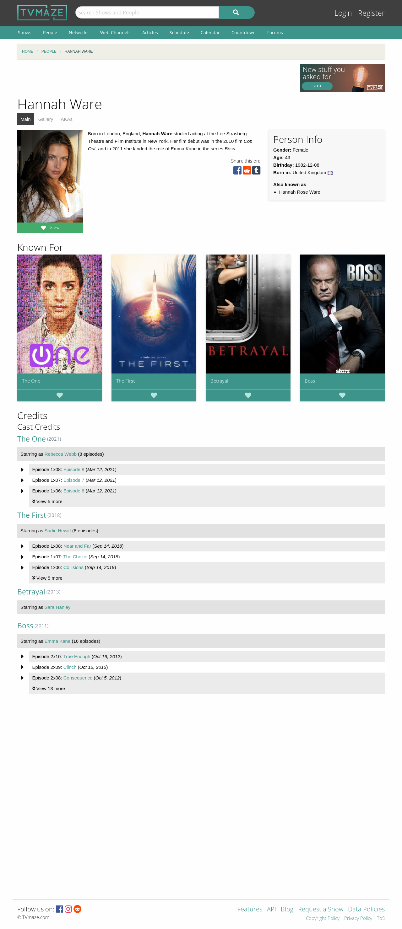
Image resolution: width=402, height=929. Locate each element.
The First (125, 381)
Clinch (70, 667)
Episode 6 (73, 490)
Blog (287, 909)
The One (31, 381)
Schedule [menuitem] (179, 32)
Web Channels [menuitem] (115, 32)
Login (343, 13)
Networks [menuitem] (79, 32)
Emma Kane (58, 641)
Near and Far (77, 546)
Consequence (78, 677)
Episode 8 (73, 469)
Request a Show (320, 909)
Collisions (73, 567)
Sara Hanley (58, 607)
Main (25, 119)
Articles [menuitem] (150, 32)
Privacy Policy (358, 918)
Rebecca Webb (61, 454)
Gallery (45, 119)
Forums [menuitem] (275, 32)
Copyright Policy (323, 918)
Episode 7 (73, 480)
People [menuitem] (50, 32)
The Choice (75, 556)
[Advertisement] (154, 78)
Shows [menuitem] (24, 32)
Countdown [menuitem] (243, 32)
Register (371, 13)
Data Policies (366, 909)
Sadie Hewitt (58, 530)
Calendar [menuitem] (210, 32)
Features (249, 909)
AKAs (67, 119)
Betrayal (219, 381)
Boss (310, 381)
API (271, 909)
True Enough (76, 656)
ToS (381, 918)
